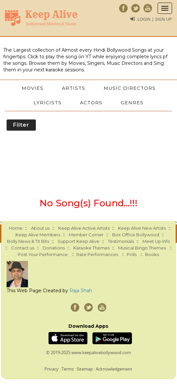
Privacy (51, 369)
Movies (32, 88)
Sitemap (85, 369)
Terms (68, 369)
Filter (21, 125)
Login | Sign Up (155, 19)
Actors (91, 103)
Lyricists (48, 103)
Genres (132, 103)
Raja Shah (80, 291)
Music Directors (130, 88)
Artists (73, 88)
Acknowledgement (114, 369)
